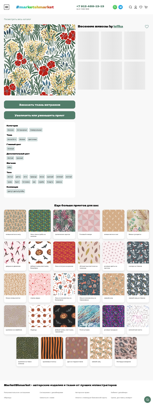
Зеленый (11, 149)
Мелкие (22, 139)
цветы (18, 177)
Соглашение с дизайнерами (51, 392)
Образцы (7, 398)
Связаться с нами (47, 398)
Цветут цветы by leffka (16, 191)
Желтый (10, 158)
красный (50, 177)
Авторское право (82, 392)
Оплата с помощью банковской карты (91, 398)
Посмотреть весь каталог (17, 19)
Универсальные (36, 130)
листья (10, 177)
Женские (11, 130)
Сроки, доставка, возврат (121, 398)
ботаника (26, 182)
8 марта (50, 182)
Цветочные (32, 139)
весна (42, 177)
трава (10, 182)
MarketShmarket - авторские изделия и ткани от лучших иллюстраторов (60, 385)
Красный (19, 158)
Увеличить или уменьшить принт (39, 115)
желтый (69, 177)
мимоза (59, 182)
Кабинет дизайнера (119, 392)
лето (25, 177)
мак (34, 182)
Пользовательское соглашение (17, 392)
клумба (41, 182)
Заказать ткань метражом (39, 104)
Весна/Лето (12, 139)
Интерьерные (22, 130)
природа (33, 177)
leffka (118, 26)
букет (17, 182)
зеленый (59, 177)
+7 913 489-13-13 (90, 6)
